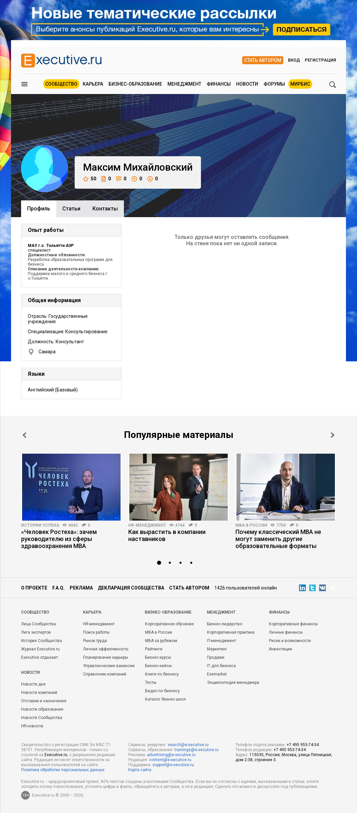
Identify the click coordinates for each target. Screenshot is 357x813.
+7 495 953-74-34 (303, 744)
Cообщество (35, 612)
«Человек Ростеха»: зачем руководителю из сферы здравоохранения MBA (59, 538)
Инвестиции (280, 649)
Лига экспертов (36, 632)
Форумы (274, 84)
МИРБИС (300, 84)
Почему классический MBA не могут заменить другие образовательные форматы (278, 538)
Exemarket (217, 674)
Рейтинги (153, 649)
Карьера (93, 84)
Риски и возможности (290, 640)
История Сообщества (41, 640)
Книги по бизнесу (162, 674)
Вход (294, 60)
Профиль (38, 208)
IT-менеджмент (221, 640)
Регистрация (320, 60)
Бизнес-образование (135, 84)
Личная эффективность (105, 649)
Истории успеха (40, 525)
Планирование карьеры (105, 657)
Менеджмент (184, 84)
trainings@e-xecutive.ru (196, 749)
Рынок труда (95, 640)
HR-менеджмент (147, 525)
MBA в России (251, 525)
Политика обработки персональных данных (62, 769)
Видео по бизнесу (162, 691)
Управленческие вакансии (109, 665)
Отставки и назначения (43, 701)
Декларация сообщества (131, 588)
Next (332, 435)
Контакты (105, 208)
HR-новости (32, 726)
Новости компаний (39, 692)
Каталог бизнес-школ (165, 699)
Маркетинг (217, 649)
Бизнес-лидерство (224, 624)
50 (89, 179)
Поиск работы (96, 632)
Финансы (219, 84)
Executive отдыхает (39, 657)
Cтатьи (71, 208)
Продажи (215, 657)
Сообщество (61, 84)
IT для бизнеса (221, 665)
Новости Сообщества (41, 717)
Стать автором (262, 60)
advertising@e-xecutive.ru (171, 754)
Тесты (150, 682)
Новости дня (33, 684)
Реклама (81, 588)
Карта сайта (139, 769)
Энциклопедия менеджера (233, 682)
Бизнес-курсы (158, 657)
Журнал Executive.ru (40, 649)
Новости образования (42, 709)
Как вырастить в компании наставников (167, 535)
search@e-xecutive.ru (188, 744)
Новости (247, 84)
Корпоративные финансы (293, 624)
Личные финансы (286, 632)
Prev (24, 435)
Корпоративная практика (231, 632)
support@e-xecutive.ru (173, 764)
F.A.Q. (58, 588)
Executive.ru (56, 754)
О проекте (34, 588)
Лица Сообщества (38, 624)
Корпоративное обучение (169, 624)
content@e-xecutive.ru (170, 759)
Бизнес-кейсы (158, 665)
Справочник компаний (104, 674)
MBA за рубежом (161, 640)
